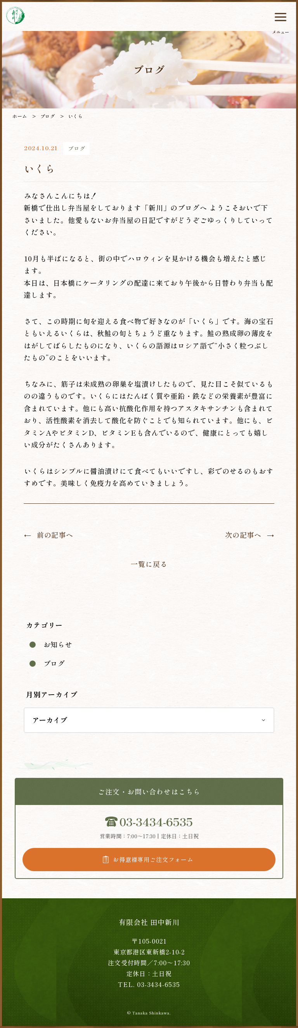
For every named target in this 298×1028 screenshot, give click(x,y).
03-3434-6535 (156, 821)
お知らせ (58, 644)
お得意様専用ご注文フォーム (153, 859)
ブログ (54, 663)
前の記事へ (55, 535)
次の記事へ (243, 535)
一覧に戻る (149, 564)
